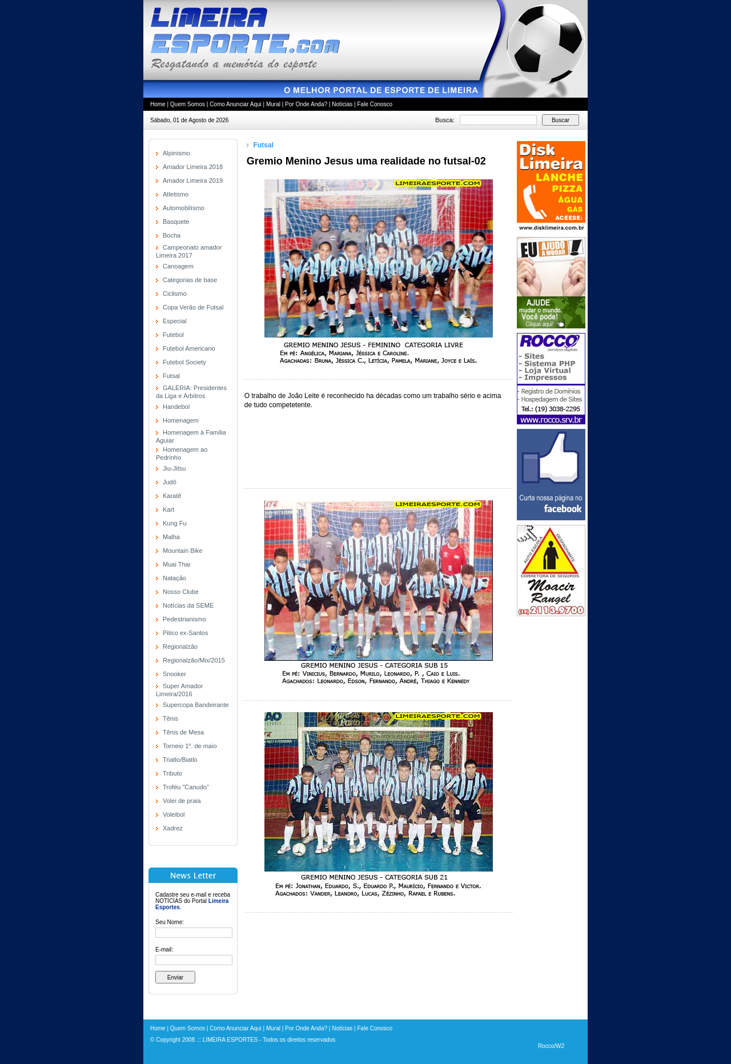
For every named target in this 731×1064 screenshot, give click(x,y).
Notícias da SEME (188, 605)
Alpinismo (176, 153)
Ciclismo (175, 293)
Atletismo (175, 194)
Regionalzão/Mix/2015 (194, 660)
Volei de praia (182, 800)
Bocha (171, 235)
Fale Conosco (374, 104)
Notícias (342, 104)
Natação (174, 578)
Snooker (174, 673)
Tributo (172, 773)
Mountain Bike (183, 550)
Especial (175, 321)
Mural (273, 104)
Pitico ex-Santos (185, 632)
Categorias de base (190, 279)
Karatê (172, 495)
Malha (171, 536)
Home (158, 104)
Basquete (176, 221)
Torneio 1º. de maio (190, 745)
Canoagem (178, 266)
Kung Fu (175, 523)
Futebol (173, 334)
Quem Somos (187, 104)
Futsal (171, 375)
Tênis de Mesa (183, 732)
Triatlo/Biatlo (180, 759)
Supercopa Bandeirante (196, 704)
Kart (168, 509)
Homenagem (181, 420)
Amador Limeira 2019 (193, 180)
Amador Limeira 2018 (193, 166)
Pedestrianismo (184, 619)
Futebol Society (184, 362)
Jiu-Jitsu (174, 468)
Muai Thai (176, 564)
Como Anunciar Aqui (236, 104)
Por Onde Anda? (306, 104)
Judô (169, 482)
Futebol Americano (189, 348)
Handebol (176, 406)
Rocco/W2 (551, 1046)
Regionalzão (180, 646)
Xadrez (173, 828)
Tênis (170, 718)
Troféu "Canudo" (186, 787)
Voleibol (174, 814)
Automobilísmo (183, 207)
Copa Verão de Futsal (193, 307)
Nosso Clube (181, 591)
